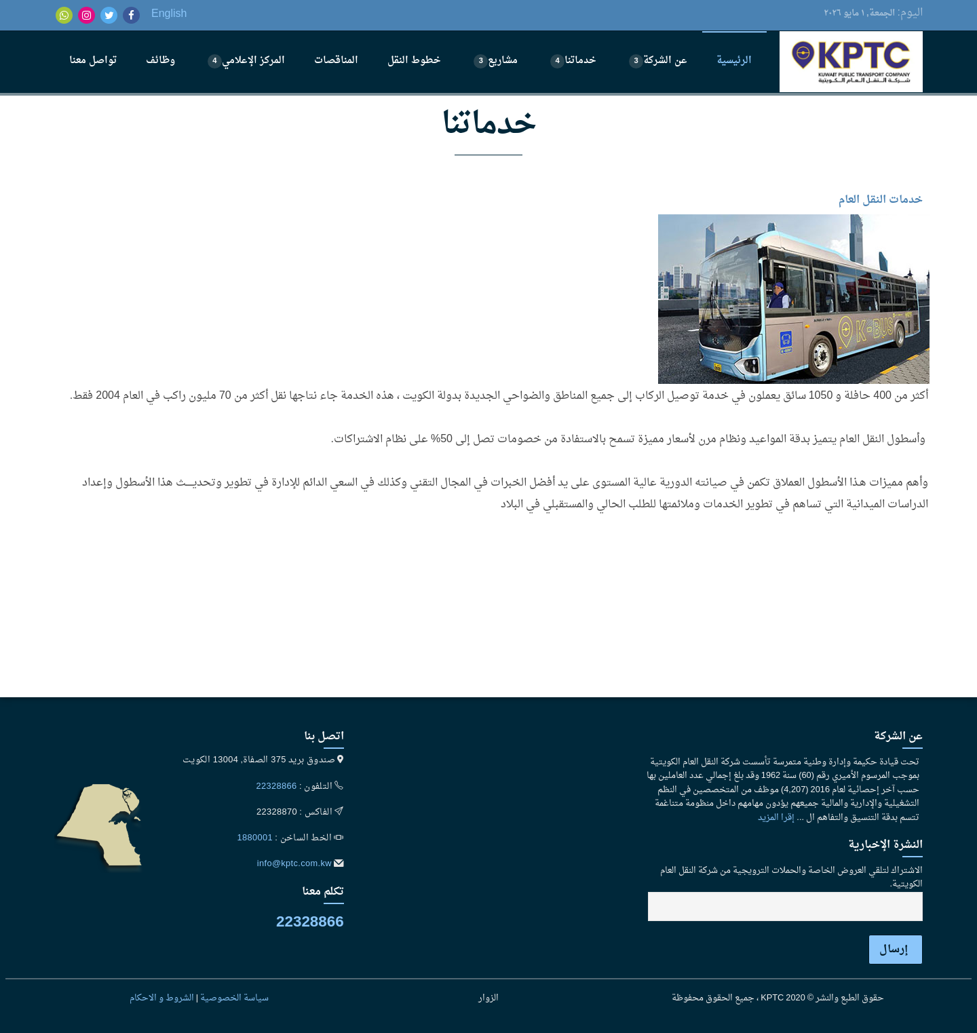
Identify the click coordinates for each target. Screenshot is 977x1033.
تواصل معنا (93, 61)
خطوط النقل (414, 61)
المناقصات (336, 61)
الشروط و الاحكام (162, 998)
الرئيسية (734, 61)
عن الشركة (658, 61)
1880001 (255, 838)
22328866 (276, 787)
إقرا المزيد (776, 818)
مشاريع (496, 61)
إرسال (893, 949)
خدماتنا (573, 61)
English (169, 14)
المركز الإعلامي (246, 61)
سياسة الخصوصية (234, 998)
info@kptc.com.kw (294, 864)
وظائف (160, 61)
